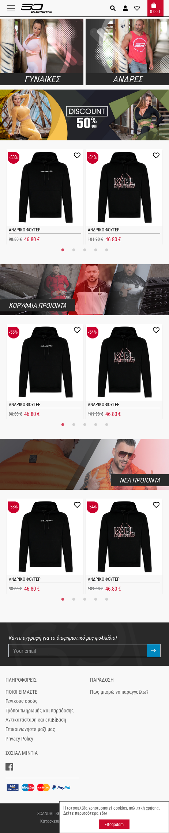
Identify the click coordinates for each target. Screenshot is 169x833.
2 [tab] (73, 250)
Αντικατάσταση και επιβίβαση (35, 719)
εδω (103, 813)
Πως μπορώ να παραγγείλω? (119, 692)
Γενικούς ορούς (21, 701)
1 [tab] (62, 250)
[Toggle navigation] (13, 8)
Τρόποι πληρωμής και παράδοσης (39, 710)
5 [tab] (106, 250)
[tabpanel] (45, 197)
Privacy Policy (19, 738)
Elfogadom (114, 824)
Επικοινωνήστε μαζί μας (30, 729)
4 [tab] (95, 250)
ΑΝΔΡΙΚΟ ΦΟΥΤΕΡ (25, 229)
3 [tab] (84, 250)
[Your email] (77, 651)
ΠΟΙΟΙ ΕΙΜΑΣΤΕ (21, 692)
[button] (125, 8)
